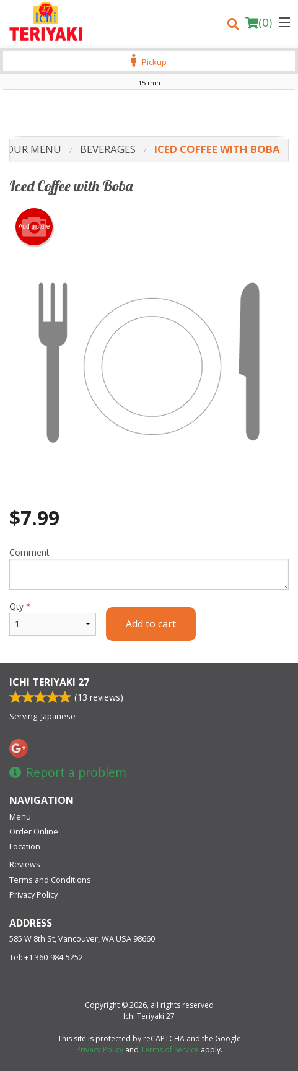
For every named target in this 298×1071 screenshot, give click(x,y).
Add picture (34, 226)
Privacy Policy (33, 894)
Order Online (33, 831)
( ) (258, 22)
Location (24, 846)
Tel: (46, 957)
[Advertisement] (149, 114)
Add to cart (151, 624)
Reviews (24, 864)
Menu (20, 816)
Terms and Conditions (50, 879)
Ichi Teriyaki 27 (49, 682)
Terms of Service (170, 1049)
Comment (149, 568)
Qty (52, 618)
